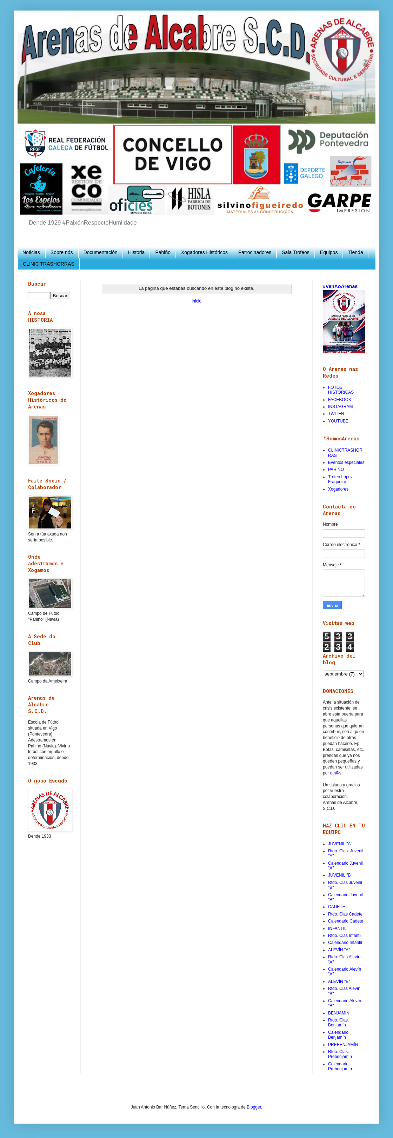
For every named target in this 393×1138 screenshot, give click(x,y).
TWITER (336, 413)
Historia (136, 252)
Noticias (31, 252)
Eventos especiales (346, 462)
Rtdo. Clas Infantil (344, 935)
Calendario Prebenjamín (340, 1066)
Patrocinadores (254, 252)
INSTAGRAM (340, 406)
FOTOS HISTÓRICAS (341, 390)
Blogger (254, 1107)
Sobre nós (62, 252)
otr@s (335, 773)
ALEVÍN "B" (339, 981)
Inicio (196, 301)
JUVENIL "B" (340, 875)
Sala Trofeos (295, 252)
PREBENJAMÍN (343, 1044)
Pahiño (163, 252)
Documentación (101, 252)
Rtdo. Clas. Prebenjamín (340, 1054)
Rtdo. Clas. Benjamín (338, 1022)
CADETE (336, 906)
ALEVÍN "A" (339, 949)
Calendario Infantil (345, 942)
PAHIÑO (336, 469)
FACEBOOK (339, 399)
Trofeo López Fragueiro (340, 479)
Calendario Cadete (345, 921)
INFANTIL (337, 928)
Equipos (329, 252)
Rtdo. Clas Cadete (345, 914)
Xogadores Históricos (204, 252)
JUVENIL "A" (340, 843)
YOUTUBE (338, 421)
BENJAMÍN (338, 1013)
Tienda (355, 252)
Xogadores (338, 489)
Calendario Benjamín (338, 1035)
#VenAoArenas (340, 286)
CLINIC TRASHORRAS (48, 264)
